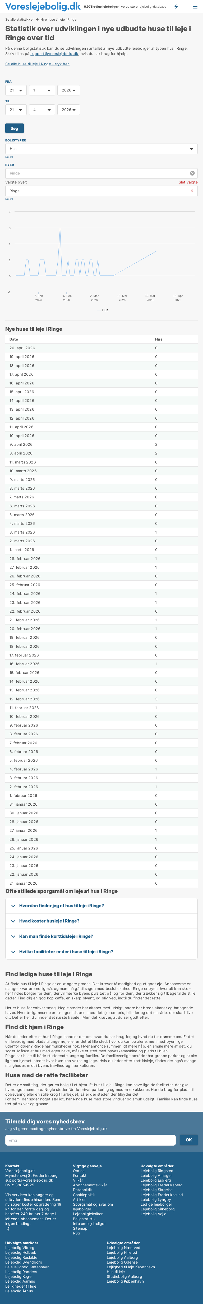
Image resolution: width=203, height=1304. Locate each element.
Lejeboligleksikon (88, 1213)
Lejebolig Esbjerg (156, 1180)
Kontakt (79, 1175)
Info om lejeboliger (89, 1223)
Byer (9, 165)
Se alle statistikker (19, 19)
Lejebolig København (125, 1281)
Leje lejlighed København (27, 1267)
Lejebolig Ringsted (157, 1170)
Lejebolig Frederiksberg (162, 1185)
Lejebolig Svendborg (23, 1262)
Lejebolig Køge (18, 1276)
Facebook (8, 1229)
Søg (15, 128)
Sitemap (80, 1228)
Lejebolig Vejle (153, 1213)
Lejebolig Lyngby (156, 1199)
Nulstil (9, 156)
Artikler (79, 1199)
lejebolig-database (153, 6)
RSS (76, 1233)
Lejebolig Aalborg (122, 1257)
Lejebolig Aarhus (20, 1281)
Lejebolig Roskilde (21, 1257)
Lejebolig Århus (19, 1291)
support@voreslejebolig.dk (54, 53)
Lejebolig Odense (122, 1262)
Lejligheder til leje (20, 1286)
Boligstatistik (84, 1218)
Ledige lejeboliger (156, 1204)
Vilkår (78, 1180)
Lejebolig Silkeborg (158, 1209)
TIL (7, 101)
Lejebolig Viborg (19, 1247)
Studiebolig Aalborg (124, 1276)
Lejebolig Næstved (123, 1247)
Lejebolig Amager (156, 1175)
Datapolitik (82, 1189)
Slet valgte (188, 182)
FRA (8, 82)
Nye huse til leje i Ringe (58, 19)
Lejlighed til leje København (131, 1267)
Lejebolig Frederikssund (162, 1194)
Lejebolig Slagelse (157, 1189)
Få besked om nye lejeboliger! (176, 6)
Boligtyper (15, 140)
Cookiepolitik (84, 1194)
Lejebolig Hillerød (122, 1252)
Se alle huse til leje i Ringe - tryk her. (37, 64)
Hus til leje (116, 1271)
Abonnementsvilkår (90, 1185)
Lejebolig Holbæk (20, 1252)
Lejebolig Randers (21, 1271)
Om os (78, 1170)
